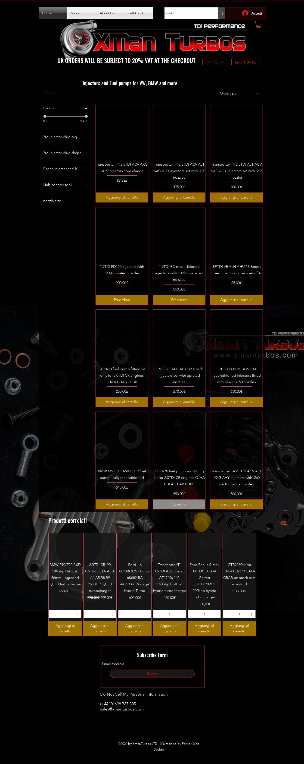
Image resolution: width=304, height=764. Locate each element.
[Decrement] (52, 614)
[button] (258, 24)
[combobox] (240, 93)
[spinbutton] (65, 614)
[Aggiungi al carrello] (122, 197)
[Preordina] (122, 300)
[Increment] (78, 614)
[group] (152, 584)
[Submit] (152, 674)
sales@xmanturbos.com (122, 709)
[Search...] (186, 13)
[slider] (45, 116)
